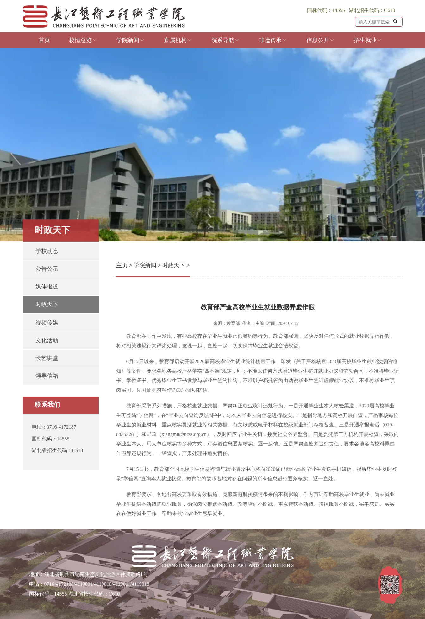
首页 (44, 40)
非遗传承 (273, 40)
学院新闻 (130, 40)
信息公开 (320, 40)
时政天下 (173, 265)
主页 (122, 265)
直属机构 (178, 40)
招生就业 (368, 40)
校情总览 (83, 40)
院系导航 (225, 40)
